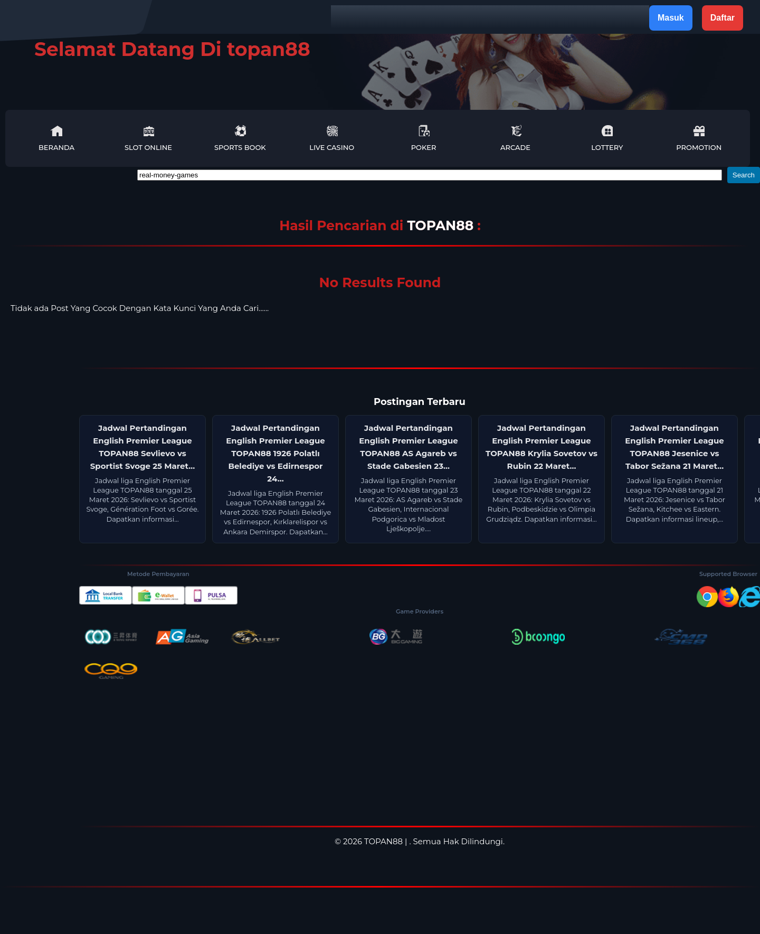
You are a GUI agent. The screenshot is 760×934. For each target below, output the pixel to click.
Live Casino (331, 138)
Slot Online (148, 138)
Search (744, 175)
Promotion (698, 138)
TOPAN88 (442, 225)
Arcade (515, 138)
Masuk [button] (671, 17)
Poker (423, 138)
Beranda (56, 138)
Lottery (607, 138)
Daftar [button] (722, 17)
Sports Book (240, 138)
